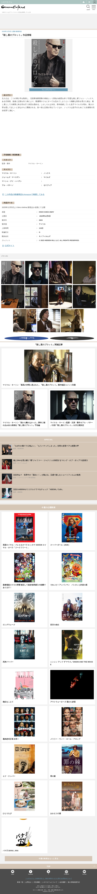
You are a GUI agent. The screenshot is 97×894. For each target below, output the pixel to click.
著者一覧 (20, 882)
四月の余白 (54, 625)
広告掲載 (37, 882)
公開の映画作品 (12, 31)
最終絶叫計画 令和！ (11, 739)
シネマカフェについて (49, 882)
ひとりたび (7, 813)
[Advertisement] (48, 132)
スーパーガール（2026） (60, 545)
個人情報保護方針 (74, 882)
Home (12, 874)
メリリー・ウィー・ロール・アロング (65, 739)
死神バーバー (8, 662)
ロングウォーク (9, 625)
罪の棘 (53, 776)
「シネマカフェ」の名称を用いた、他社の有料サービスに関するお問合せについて (48, 878)
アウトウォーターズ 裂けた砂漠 (63, 702)
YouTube (84, 874)
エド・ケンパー (9, 776)
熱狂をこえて (8, 702)
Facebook (30, 874)
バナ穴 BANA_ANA (10, 851)
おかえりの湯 (55, 813)
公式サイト (9, 246)
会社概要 (62, 882)
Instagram (66, 872)
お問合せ (28, 882)
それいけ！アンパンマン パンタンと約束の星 (68, 585)
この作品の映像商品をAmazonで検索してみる (24, 194)
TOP (48, 866)
